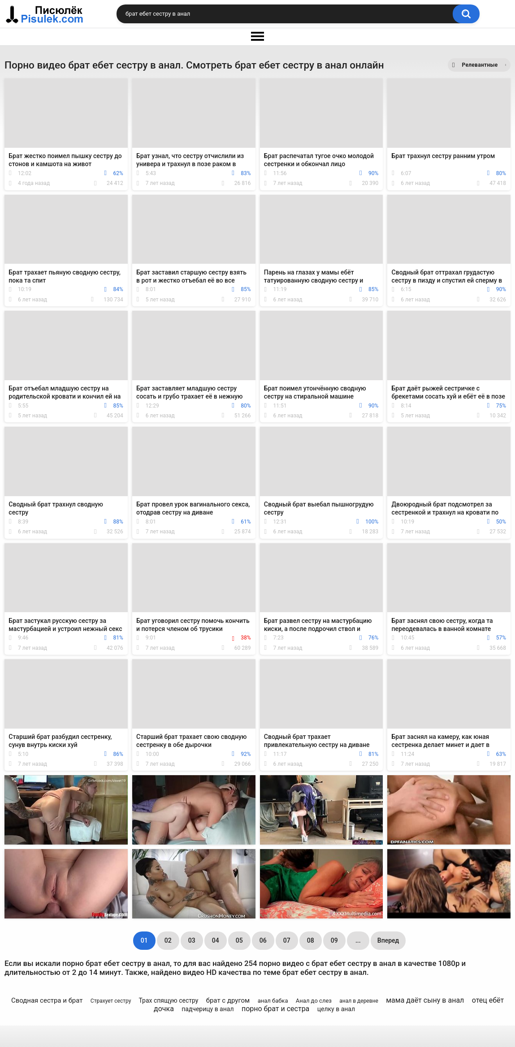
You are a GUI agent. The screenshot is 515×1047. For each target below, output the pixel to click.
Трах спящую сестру (168, 1000)
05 (239, 940)
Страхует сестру (111, 1001)
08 (310, 940)
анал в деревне (358, 1001)
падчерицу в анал (208, 1009)
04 (215, 940)
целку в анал (336, 1009)
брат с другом (228, 1000)
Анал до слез (314, 1000)
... (358, 940)
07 (286, 940)
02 (168, 940)
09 (334, 940)
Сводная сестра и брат (47, 1000)
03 (191, 940)
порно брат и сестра (275, 1008)
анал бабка (273, 1000)
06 (263, 940)
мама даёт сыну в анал (425, 1000)
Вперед (388, 940)
